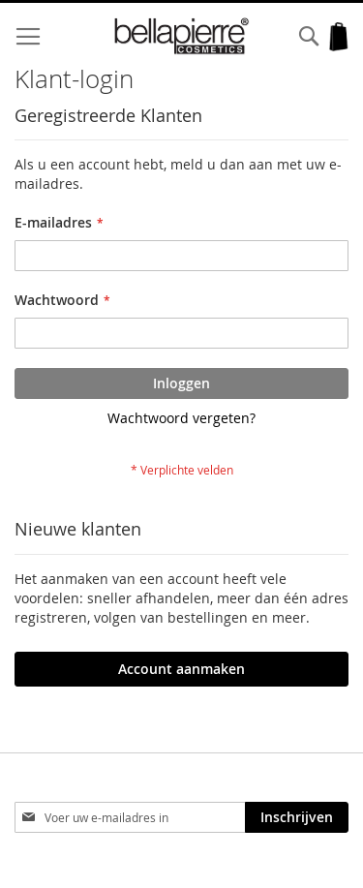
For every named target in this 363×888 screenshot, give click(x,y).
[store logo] (182, 36)
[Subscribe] (296, 817)
